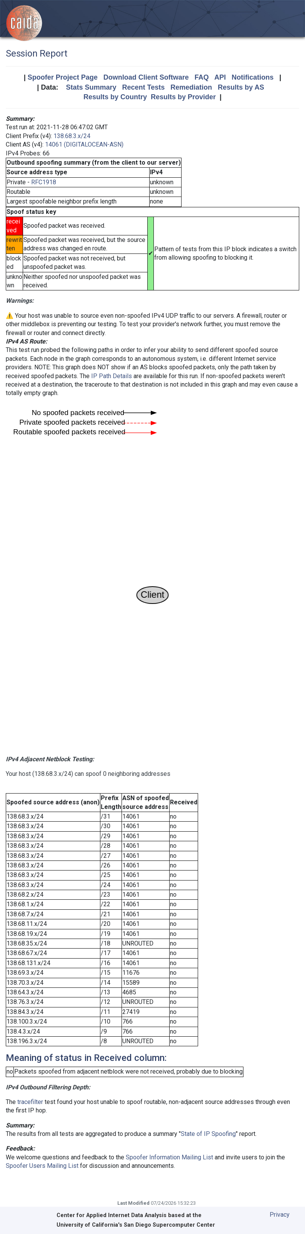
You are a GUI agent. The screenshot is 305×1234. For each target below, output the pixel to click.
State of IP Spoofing (208, 1133)
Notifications (252, 77)
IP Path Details (111, 376)
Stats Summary (91, 87)
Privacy (280, 1214)
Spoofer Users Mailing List (42, 1165)
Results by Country (115, 97)
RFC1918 (43, 182)
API (220, 77)
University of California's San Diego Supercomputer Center (136, 1225)
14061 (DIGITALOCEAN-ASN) (84, 144)
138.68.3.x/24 (71, 136)
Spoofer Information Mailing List (169, 1157)
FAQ (202, 77)
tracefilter (30, 1102)
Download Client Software (146, 77)
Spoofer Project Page (63, 77)
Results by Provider (183, 97)
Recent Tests (143, 87)
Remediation (191, 87)
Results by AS (241, 87)
